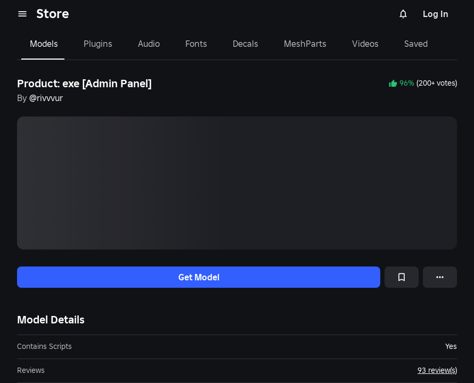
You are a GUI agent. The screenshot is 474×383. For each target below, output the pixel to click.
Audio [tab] (149, 43)
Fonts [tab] (196, 43)
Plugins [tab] (98, 43)
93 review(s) (437, 370)
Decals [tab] (245, 43)
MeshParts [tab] (305, 43)
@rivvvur (46, 98)
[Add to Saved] (402, 277)
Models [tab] (44, 43)
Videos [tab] (365, 43)
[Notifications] (403, 13)
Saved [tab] (416, 43)
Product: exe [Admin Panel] (84, 83)
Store (52, 13)
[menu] (22, 13)
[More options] (440, 277)
